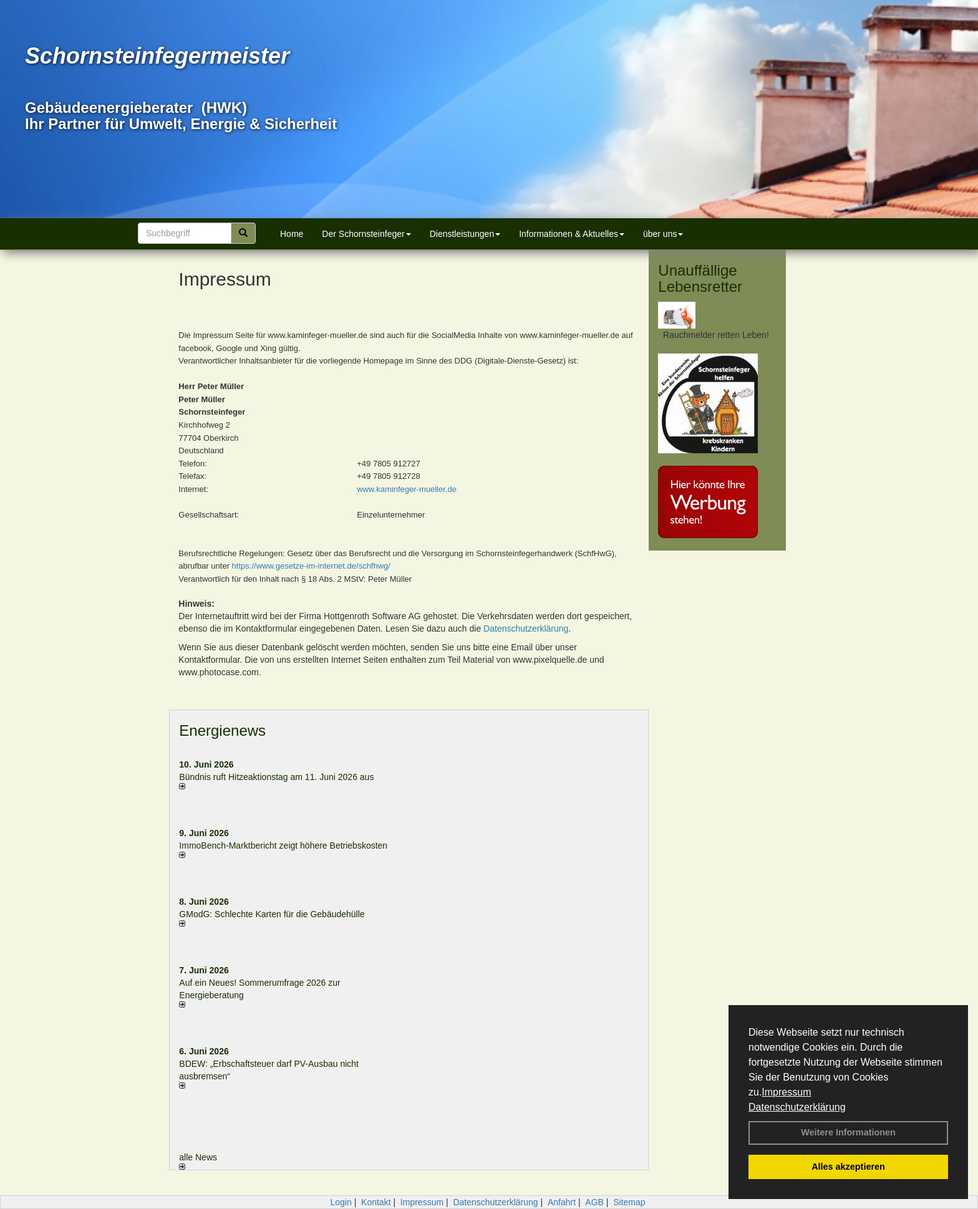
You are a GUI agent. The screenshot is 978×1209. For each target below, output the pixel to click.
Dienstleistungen (465, 234)
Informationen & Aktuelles (571, 234)
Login (340, 1202)
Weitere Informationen (848, 1132)
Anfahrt (562, 1202)
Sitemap (629, 1202)
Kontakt (375, 1202)
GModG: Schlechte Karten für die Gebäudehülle (271, 914)
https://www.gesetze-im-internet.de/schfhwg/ (311, 566)
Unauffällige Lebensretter (700, 278)
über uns (663, 234)
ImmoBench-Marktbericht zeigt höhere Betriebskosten (283, 845)
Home (291, 234)
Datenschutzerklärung (797, 1107)
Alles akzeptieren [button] (848, 1167)
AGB (594, 1202)
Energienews (222, 730)
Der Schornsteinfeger (366, 234)
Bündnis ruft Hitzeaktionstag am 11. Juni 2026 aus (276, 777)
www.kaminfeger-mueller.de (407, 489)
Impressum (786, 1092)
